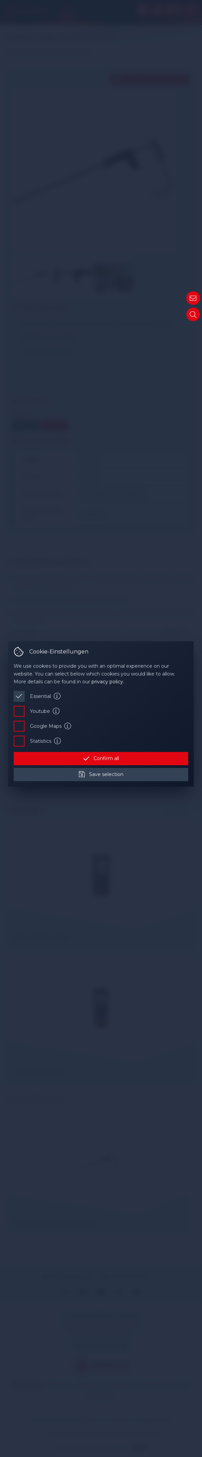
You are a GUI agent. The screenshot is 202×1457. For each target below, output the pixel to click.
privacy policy (107, 682)
